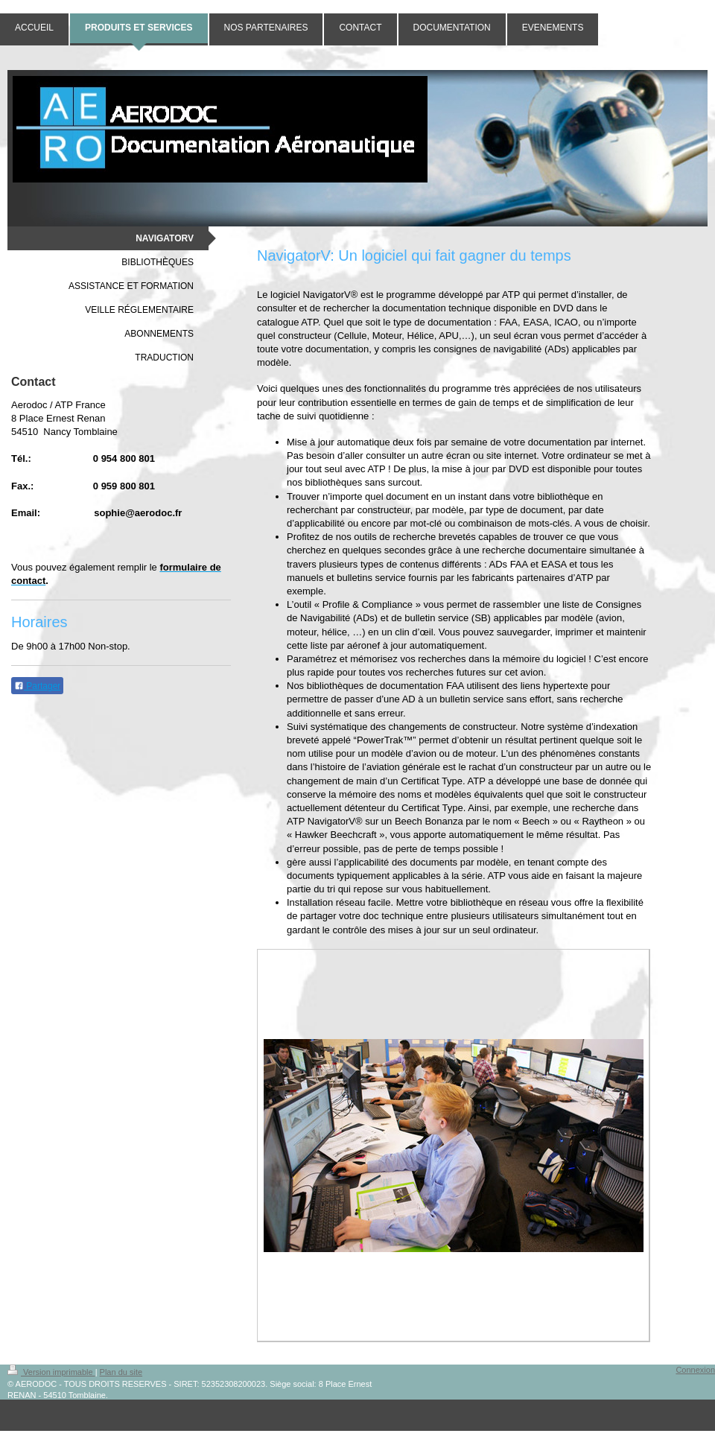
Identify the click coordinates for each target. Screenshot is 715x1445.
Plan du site (121, 1372)
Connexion (695, 1369)
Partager (37, 686)
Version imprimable (51, 1372)
